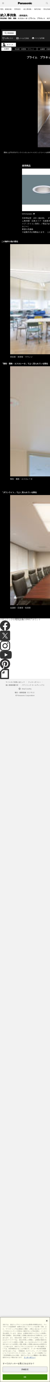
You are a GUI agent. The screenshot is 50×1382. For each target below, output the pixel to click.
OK (25, 1377)
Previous (7, 301)
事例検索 (10, 33)
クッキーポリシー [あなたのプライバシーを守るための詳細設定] (30, 1357)
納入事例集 (27, 9)
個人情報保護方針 (12, 685)
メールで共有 (24, 38)
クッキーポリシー (34, 682)
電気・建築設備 (5, 9)
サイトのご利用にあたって (15, 682)
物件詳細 (37, 9)
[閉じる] (47, 1321)
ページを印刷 (39, 38)
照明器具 (17, 9)
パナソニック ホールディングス (33, 685)
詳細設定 (25, 1369)
